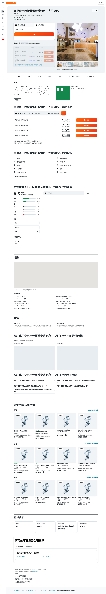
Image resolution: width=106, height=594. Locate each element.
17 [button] (46, 48)
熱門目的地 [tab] (29, 546)
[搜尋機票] (3, 7)
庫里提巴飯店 (46, 556)
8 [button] (38, 44)
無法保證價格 (35, 571)
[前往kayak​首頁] (11, 3)
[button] (3, 2)
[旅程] (3, 34)
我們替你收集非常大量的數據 (56, 579)
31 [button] (46, 56)
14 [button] (34, 48)
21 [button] (34, 52)
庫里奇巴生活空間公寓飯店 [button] (63, 430)
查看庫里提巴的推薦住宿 (91, 477)
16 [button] (42, 48)
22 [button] (38, 52)
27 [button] (30, 56)
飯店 (23, 590)
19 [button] (26, 52)
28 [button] (34, 56)
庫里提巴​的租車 (21, 556)
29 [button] (38, 56)
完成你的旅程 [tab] (19, 546)
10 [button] (46, 44)
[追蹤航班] (3, 26)
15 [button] (38, 48)
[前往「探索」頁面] (3, 22)
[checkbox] (22, 242)
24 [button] (46, 52)
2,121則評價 (23, 19)
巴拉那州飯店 (45, 590)
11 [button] (50, 44)
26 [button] (26, 56)
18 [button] (50, 48)
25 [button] (50, 52)
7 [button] (34, 44)
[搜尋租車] (3, 14)
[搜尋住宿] (3, 11)
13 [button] (30, 48)
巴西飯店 (38, 590)
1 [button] (38, 40)
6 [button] (30, 44)
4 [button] (50, 40)
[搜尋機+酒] (3, 18)
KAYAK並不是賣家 (56, 576)
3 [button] (46, 40)
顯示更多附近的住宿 (93, 410)
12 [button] (26, 48)
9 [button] (42, 44)
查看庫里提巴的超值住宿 (91, 443)
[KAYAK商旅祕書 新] (3, 29)
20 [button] (30, 52)
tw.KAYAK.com (17, 590)
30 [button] (42, 56)
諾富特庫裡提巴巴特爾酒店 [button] (85, 430)
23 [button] (42, 52)
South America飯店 (30, 590)
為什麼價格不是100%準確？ (56, 582)
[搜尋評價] (65, 193)
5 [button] (26, 44)
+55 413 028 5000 (19, 17)
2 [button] (42, 40)
